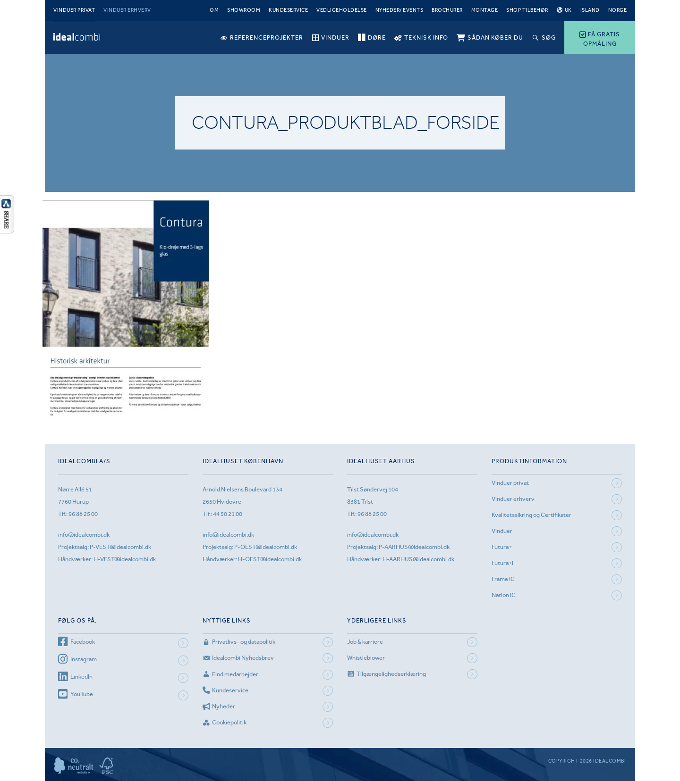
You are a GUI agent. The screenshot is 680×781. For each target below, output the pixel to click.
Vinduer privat (74, 10)
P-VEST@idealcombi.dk (120, 546)
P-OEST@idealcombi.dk (265, 546)
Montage (484, 10)
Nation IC (504, 594)
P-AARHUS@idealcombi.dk (414, 546)
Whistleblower (366, 657)
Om (214, 10)
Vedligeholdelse (341, 10)
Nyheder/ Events (399, 10)
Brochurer (447, 10)
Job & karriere (365, 641)
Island (590, 10)
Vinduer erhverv (127, 10)
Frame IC (503, 578)
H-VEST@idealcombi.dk (125, 559)
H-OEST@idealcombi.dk (270, 559)
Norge (617, 10)
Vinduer (502, 530)
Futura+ (502, 546)
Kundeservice (288, 10)
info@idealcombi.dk (84, 534)
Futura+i (502, 562)
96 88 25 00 (83, 513)
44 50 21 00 (227, 513)
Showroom (243, 10)
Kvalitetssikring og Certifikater (531, 514)
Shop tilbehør (527, 10)
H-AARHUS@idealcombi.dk (418, 559)
